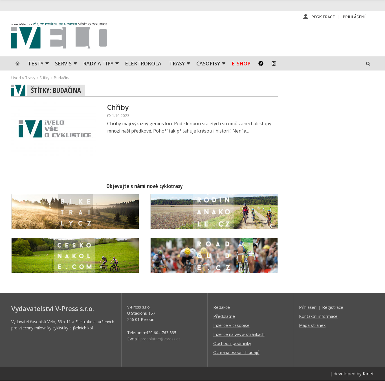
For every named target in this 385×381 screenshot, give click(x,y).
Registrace (323, 16)
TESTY (35, 63)
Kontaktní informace (318, 316)
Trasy (177, 63)
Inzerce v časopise (231, 325)
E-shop (241, 63)
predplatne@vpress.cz (160, 339)
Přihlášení (354, 16)
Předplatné (224, 316)
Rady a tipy (98, 63)
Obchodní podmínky (232, 343)
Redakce (221, 307)
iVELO (59, 37)
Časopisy (208, 63)
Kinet (368, 374)
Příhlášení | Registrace (321, 307)
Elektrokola (143, 63)
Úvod (16, 77)
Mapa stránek (312, 325)
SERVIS (63, 63)
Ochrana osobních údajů (236, 352)
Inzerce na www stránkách (239, 334)
